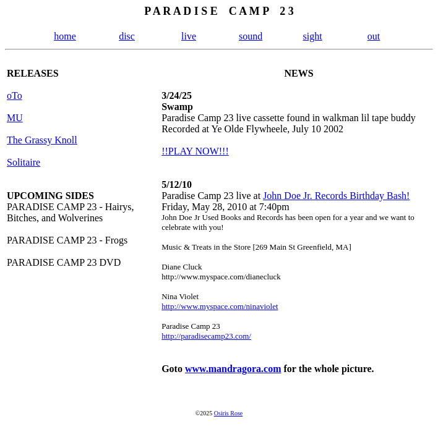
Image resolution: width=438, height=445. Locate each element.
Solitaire (23, 162)
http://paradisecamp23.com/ (206, 336)
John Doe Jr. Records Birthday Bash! (336, 195)
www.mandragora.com (233, 368)
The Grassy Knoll (42, 140)
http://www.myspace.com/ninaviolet (219, 306)
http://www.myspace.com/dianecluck (221, 276)
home (65, 36)
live (188, 36)
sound (250, 36)
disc (127, 36)
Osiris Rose (228, 413)
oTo (14, 95)
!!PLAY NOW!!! (195, 151)
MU (15, 117)
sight (312, 36)
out (373, 36)
